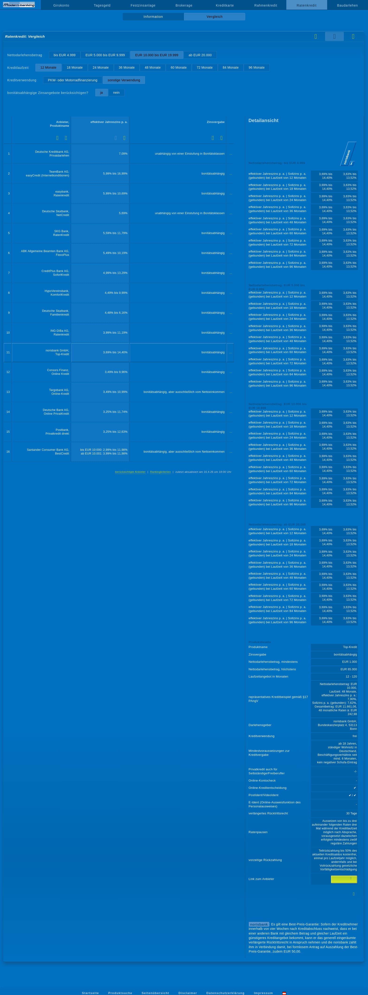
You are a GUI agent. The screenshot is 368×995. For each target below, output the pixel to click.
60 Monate (179, 67)
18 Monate (75, 67)
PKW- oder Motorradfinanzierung (72, 80)
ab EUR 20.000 (200, 55)
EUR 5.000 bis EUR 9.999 (105, 55)
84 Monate (231, 67)
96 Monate (257, 67)
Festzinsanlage (143, 5)
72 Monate (205, 67)
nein (116, 92)
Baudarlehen (347, 5)
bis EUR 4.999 (65, 55)
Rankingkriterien (160, 471)
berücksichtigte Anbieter (130, 471)
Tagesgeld (102, 5)
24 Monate (101, 67)
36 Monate (127, 67)
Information (153, 17)
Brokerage (184, 5)
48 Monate (153, 67)
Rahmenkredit (265, 5)
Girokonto (61, 5)
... (231, 153)
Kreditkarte (225, 5)
